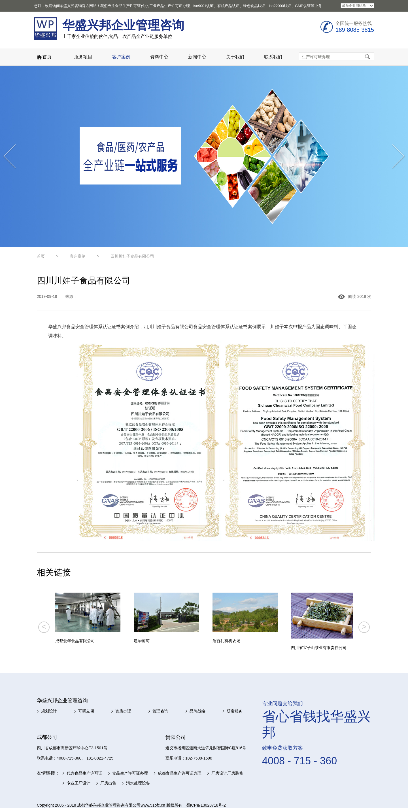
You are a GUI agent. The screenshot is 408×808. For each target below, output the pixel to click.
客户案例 (121, 56)
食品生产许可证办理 (130, 773)
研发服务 (235, 711)
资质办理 (123, 711)
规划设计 (49, 711)
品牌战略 (197, 711)
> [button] (364, 626)
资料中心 (159, 56)
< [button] (43, 626)
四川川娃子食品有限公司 (132, 256)
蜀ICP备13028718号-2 (206, 805)
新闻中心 (197, 56)
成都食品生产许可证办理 (179, 773)
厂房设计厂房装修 (227, 773)
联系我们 (273, 56)
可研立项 (86, 711)
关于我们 (235, 56)
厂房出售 (108, 783)
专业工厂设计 (78, 783)
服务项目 (83, 56)
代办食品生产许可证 (84, 773)
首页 (44, 57)
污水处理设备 (138, 783)
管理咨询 (160, 711)
